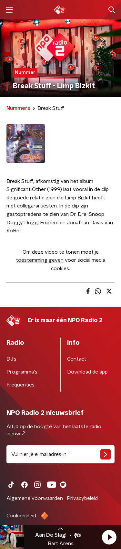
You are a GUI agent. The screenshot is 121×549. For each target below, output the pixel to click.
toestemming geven (40, 260)
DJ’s (11, 359)
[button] (109, 537)
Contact (76, 359)
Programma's (21, 372)
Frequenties (20, 384)
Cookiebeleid (21, 515)
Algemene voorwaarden (34, 498)
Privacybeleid (82, 498)
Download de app (87, 372)
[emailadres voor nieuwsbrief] (60, 454)
